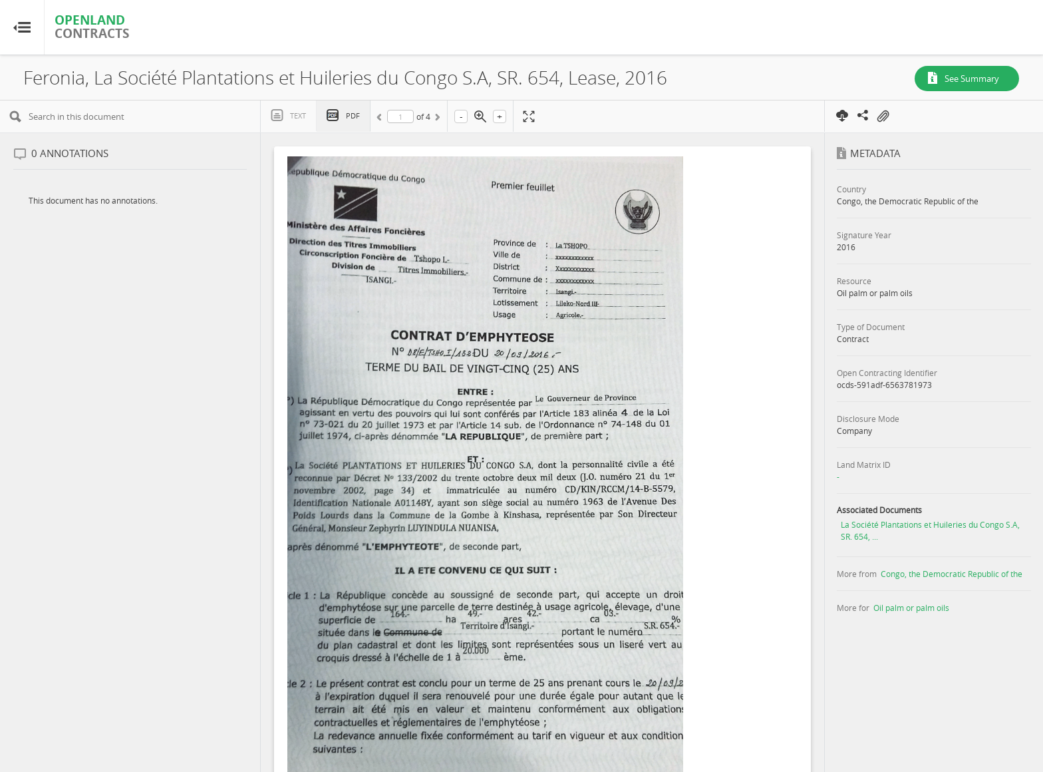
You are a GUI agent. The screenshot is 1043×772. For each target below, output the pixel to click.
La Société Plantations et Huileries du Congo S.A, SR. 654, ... (930, 530)
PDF (353, 115)
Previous (381, 119)
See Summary (972, 79)
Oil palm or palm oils (911, 607)
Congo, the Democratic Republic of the (951, 573)
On (882, 116)
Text (298, 115)
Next (436, 119)
